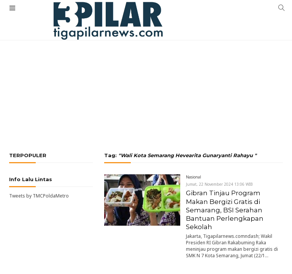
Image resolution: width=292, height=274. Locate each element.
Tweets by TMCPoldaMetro (39, 196)
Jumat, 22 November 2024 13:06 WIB (219, 184)
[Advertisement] (146, 66)
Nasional (193, 177)
